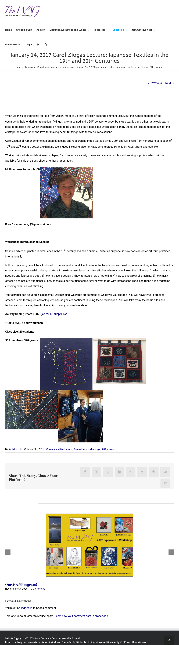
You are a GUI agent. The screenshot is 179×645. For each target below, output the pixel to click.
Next (168, 83)
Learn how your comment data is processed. (82, 616)
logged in (26, 608)
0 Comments (109, 449)
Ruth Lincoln (15, 449)
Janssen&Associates (36, 642)
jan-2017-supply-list (54, 314)
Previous (156, 83)
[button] (46, 44)
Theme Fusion (139, 642)
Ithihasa (56, 642)
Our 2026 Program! (21, 584)
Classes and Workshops (59, 449)
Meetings (95, 449)
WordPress (125, 642)
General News (81, 449)
